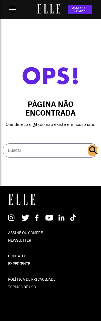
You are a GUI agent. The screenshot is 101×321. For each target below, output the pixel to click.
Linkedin (62, 217)
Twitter (25, 217)
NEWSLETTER (19, 240)
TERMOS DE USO (22, 286)
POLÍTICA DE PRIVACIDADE (31, 279)
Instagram (13, 217)
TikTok (74, 217)
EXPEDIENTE (19, 263)
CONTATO (16, 256)
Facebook (37, 217)
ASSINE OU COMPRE (80, 9)
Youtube (49, 217)
